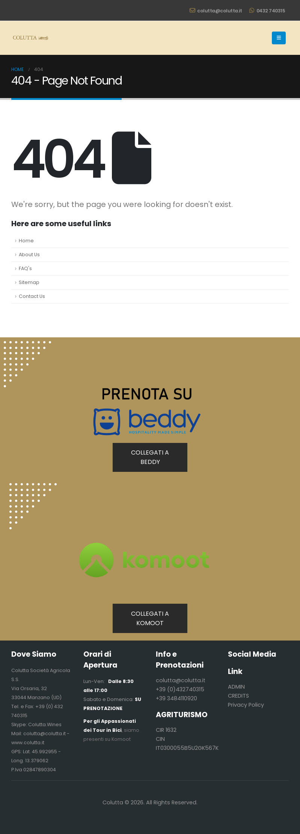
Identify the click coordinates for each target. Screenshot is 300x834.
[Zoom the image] (33, 487)
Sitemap (29, 282)
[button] (279, 38)
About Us (29, 254)
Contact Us (32, 296)
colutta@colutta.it (216, 11)
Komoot (121, 739)
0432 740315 (267, 11)
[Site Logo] (30, 38)
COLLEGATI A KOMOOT (150, 618)
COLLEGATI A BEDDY (150, 457)
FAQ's (25, 268)
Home (26, 240)
